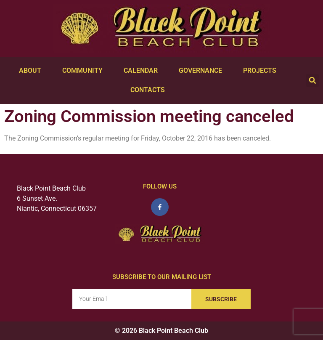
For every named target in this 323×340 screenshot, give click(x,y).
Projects (262, 70)
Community (84, 70)
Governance (202, 70)
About (32, 70)
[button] (312, 80)
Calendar (143, 70)
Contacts (149, 90)
